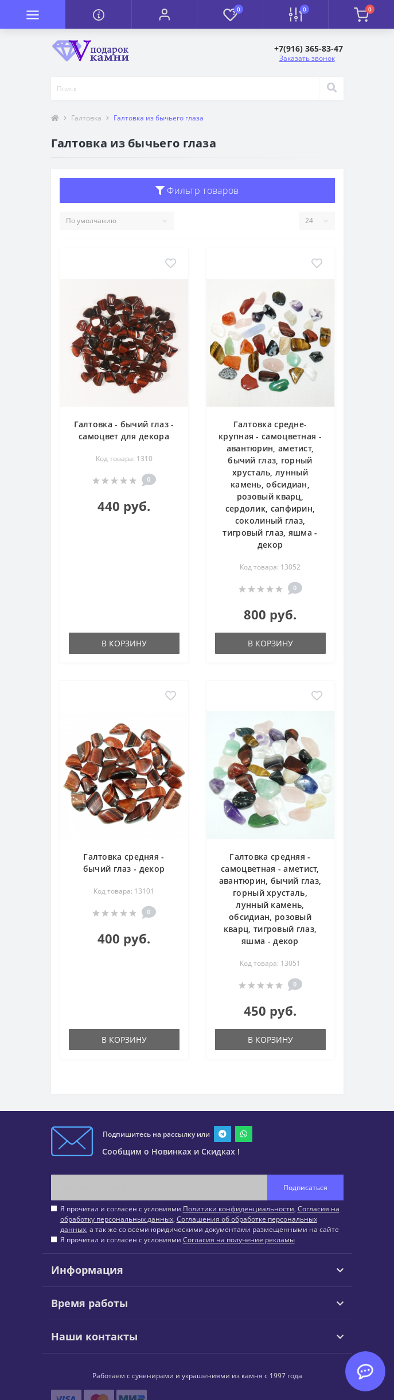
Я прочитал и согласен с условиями (177, 1240)
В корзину (124, 643)
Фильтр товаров (197, 190)
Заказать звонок (307, 58)
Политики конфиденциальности (238, 1209)
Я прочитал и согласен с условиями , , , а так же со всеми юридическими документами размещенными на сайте (200, 1219)
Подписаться (305, 1187)
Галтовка (86, 118)
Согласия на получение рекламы (239, 1240)
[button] (164, 14)
